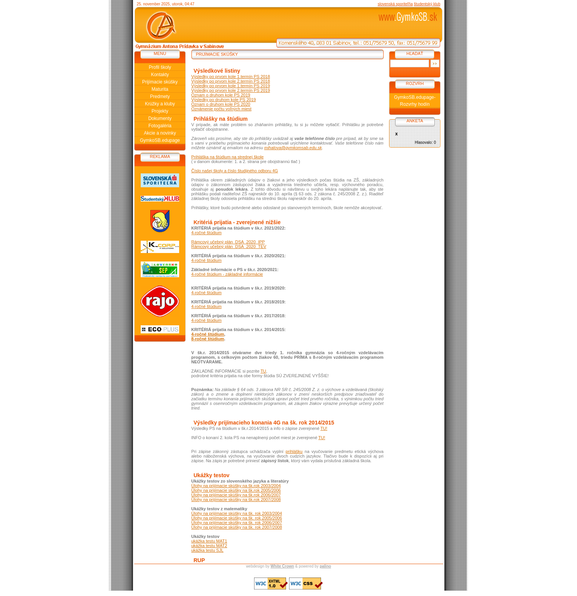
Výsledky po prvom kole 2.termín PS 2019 (230, 90)
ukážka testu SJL (207, 550)
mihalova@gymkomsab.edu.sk (293, 147)
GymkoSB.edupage (160, 140)
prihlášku (294, 451)
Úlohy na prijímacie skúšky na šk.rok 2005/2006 (236, 490)
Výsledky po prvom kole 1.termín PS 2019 (230, 85)
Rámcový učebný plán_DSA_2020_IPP (228, 242)
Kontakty (160, 74)
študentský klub (427, 4)
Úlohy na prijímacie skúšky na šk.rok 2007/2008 (236, 499)
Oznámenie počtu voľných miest (221, 109)
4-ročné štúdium (206, 232)
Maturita (159, 89)
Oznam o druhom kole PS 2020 (220, 104)
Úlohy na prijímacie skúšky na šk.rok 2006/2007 (236, 495)
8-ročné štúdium (207, 338)
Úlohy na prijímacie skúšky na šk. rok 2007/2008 (236, 527)
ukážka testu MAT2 (209, 545)
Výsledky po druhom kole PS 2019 (223, 99)
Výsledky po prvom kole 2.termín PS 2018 (230, 81)
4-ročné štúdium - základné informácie (227, 274)
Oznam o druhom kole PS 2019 (220, 95)
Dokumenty (160, 118)
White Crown (282, 566)
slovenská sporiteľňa (394, 4)
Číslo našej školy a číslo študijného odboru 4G (234, 170)
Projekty (159, 111)
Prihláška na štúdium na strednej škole (227, 157)
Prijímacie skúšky (160, 82)
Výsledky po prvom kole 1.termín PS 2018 (230, 76)
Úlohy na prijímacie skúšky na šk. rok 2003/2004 (236, 513)
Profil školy (160, 67)
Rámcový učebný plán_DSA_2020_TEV (228, 246)
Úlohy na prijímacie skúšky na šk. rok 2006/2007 (236, 522)
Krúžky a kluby (160, 104)
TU (263, 371)
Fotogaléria (159, 125)
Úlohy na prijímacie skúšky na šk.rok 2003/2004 (236, 485)
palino (325, 566)
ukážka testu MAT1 (209, 541)
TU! (324, 428)
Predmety (160, 96)
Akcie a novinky (160, 133)
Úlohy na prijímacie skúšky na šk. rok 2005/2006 (236, 518)
